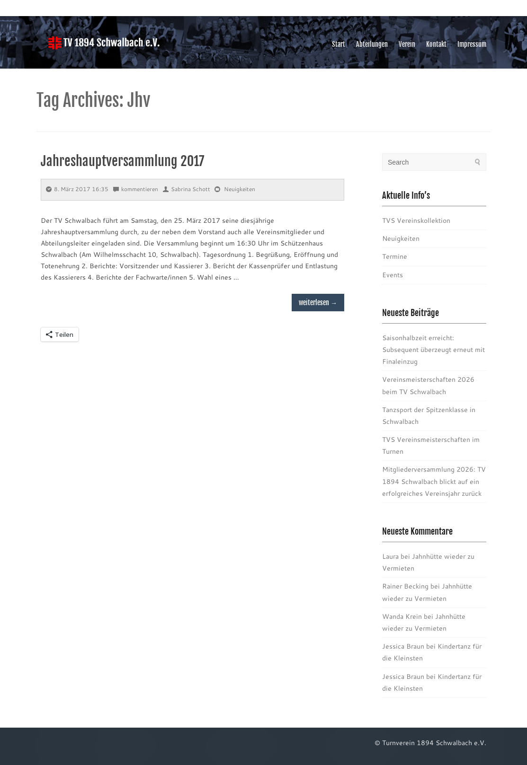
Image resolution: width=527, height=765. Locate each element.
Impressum (471, 44)
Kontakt (436, 44)
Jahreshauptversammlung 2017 (123, 161)
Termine (394, 256)
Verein (407, 44)
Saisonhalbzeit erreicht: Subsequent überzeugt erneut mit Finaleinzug (433, 349)
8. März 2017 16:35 (77, 189)
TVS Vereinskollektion (416, 220)
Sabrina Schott (186, 189)
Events (392, 275)
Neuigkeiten (239, 189)
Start (338, 44)
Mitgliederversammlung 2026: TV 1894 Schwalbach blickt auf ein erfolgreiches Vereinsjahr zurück (434, 481)
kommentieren (135, 189)
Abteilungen (372, 44)
